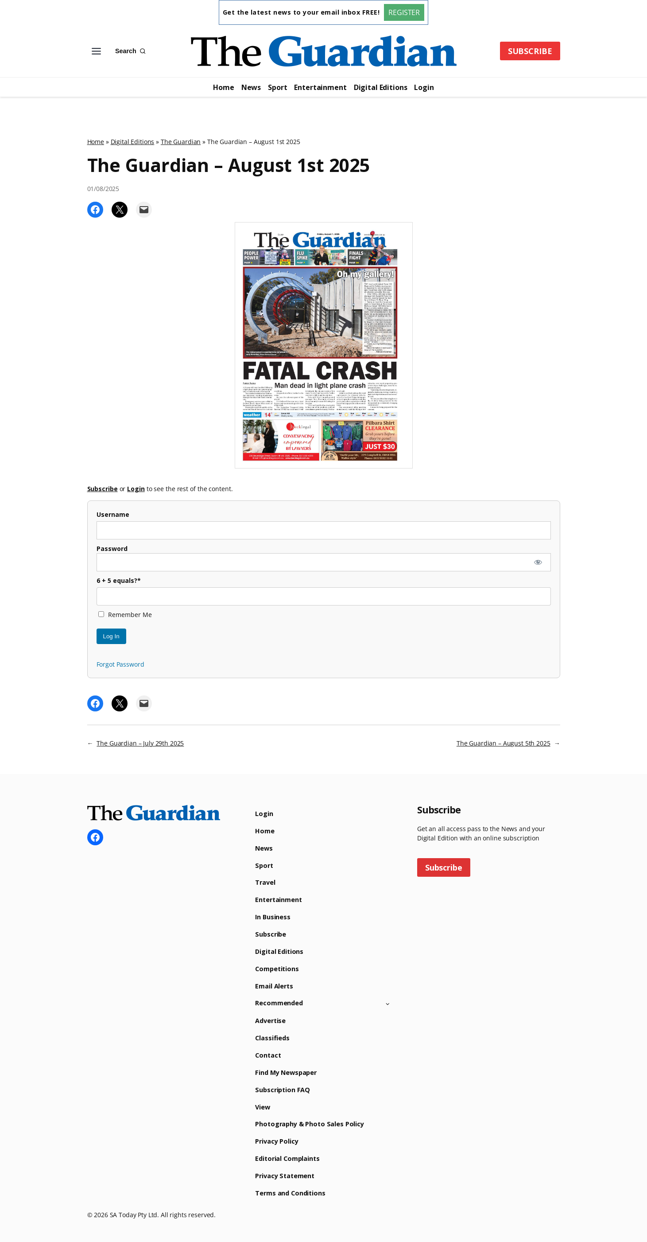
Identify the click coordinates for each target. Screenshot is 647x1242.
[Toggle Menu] (96, 51)
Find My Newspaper (286, 1072)
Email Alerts (274, 986)
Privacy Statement (284, 1176)
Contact (268, 1055)
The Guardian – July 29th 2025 (140, 743)
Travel (265, 882)
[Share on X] (120, 210)
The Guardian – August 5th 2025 (503, 743)
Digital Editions (380, 87)
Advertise (270, 1020)
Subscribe (270, 934)
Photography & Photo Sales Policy (309, 1124)
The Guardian (181, 141)
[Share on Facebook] (95, 210)
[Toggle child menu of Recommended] (387, 1003)
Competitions (276, 969)
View (262, 1107)
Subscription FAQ (282, 1090)
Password (112, 548)
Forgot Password (120, 664)
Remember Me (125, 614)
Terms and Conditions (290, 1193)
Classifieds (272, 1038)
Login (424, 87)
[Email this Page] (144, 210)
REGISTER (404, 12)
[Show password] (537, 562)
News (251, 87)
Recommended (278, 1003)
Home (223, 87)
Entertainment (320, 87)
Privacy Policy (276, 1141)
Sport (277, 87)
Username (113, 514)
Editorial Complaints (287, 1158)
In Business (272, 917)
